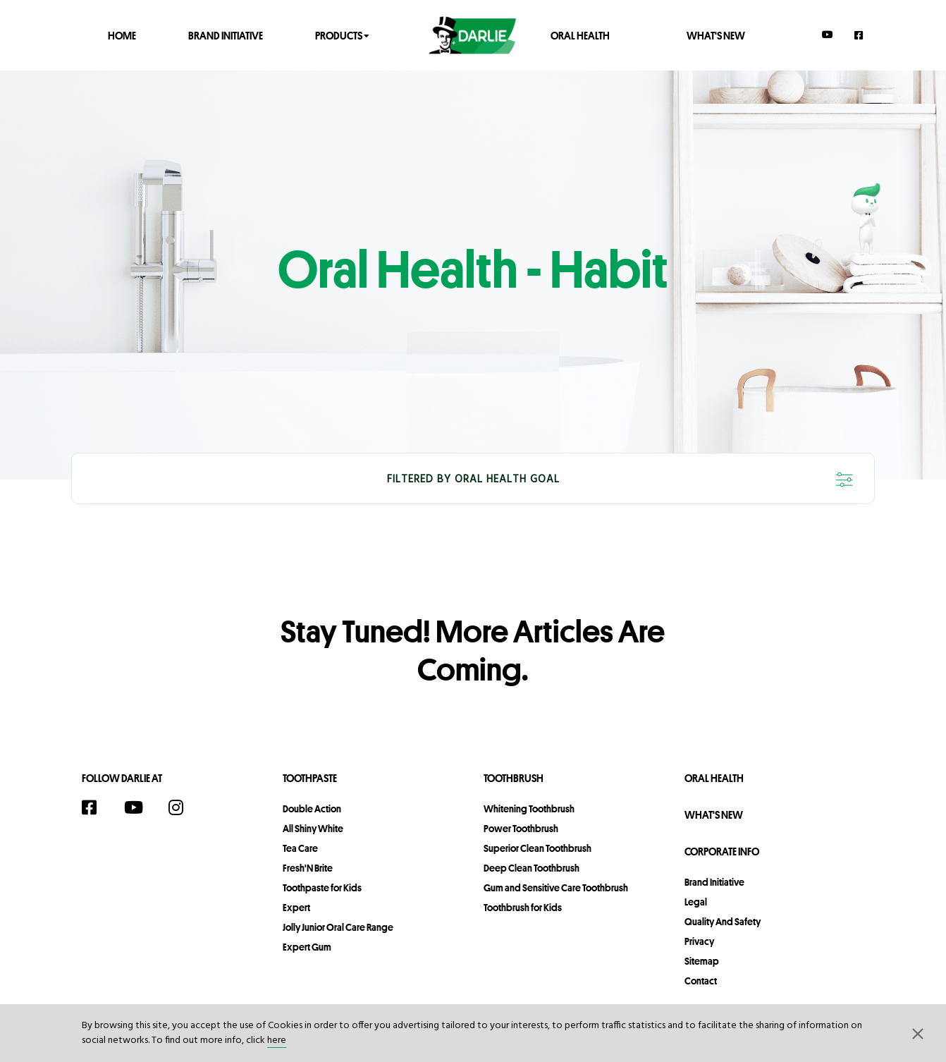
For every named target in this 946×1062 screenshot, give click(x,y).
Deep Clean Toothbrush (531, 868)
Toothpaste (310, 778)
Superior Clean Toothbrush (537, 848)
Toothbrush (513, 778)
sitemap (701, 961)
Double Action (312, 808)
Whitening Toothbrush (529, 808)
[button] (918, 1033)
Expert (296, 907)
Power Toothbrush (521, 828)
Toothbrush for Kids (523, 907)
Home (122, 35)
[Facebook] (859, 35)
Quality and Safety (722, 921)
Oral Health (580, 35)
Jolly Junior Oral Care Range (338, 927)
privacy (699, 941)
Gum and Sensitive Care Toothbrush (556, 887)
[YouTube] (827, 35)
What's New (716, 35)
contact (700, 981)
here (276, 1040)
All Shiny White (313, 828)
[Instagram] (183, 807)
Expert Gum (307, 947)
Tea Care (300, 848)
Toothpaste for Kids (322, 887)
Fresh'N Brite (308, 868)
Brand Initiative (225, 35)
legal (695, 902)
